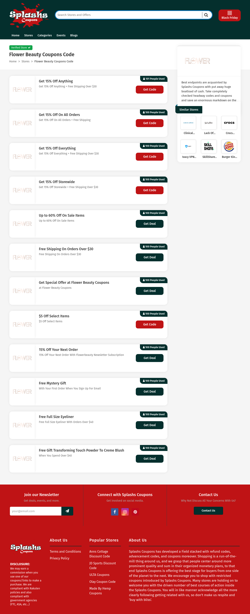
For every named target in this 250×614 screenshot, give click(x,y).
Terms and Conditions (65, 551)
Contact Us (208, 510)
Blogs (74, 35)
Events (61, 35)
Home (16, 35)
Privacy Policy (59, 558)
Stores (28, 35)
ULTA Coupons (99, 575)
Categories (45, 35)
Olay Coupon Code (102, 582)
